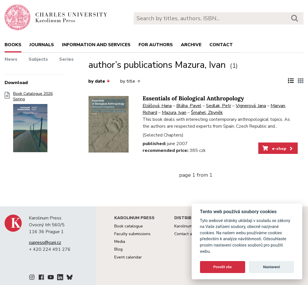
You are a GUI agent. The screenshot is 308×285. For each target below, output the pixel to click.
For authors (156, 45)
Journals (41, 45)
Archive (191, 45)
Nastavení (271, 267)
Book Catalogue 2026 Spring (33, 123)
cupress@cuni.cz (45, 242)
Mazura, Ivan (174, 112)
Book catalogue (128, 226)
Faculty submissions (132, 234)
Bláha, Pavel (188, 106)
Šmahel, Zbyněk (207, 112)
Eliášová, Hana (157, 106)
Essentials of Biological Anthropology (193, 98)
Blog (118, 249)
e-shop (277, 148)
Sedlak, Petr (218, 106)
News (11, 59)
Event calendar (128, 257)
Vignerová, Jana (251, 106)
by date (99, 81)
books (13, 45)
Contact (221, 45)
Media (119, 241)
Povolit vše (222, 267)
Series (66, 59)
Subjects (38, 59)
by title (130, 81)
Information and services (96, 45)
